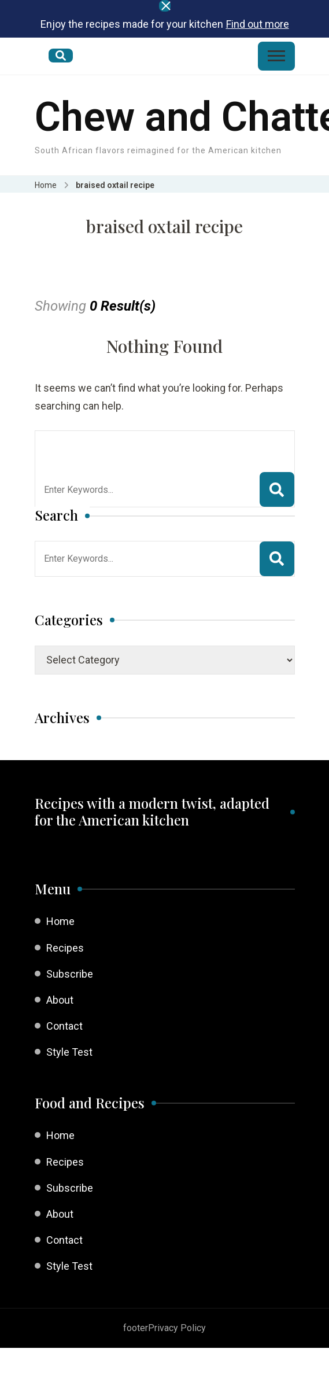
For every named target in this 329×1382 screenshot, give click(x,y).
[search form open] (61, 55)
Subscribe (69, 974)
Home (60, 921)
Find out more (257, 24)
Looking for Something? (128, 445)
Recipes (65, 948)
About (59, 1000)
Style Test (69, 1052)
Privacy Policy (177, 1327)
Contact (64, 1026)
